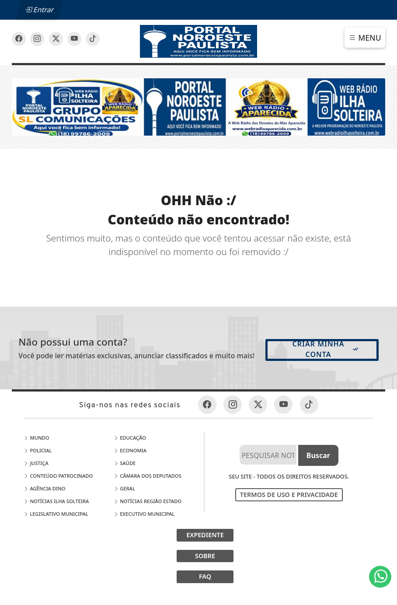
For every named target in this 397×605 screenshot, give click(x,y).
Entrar (39, 9)
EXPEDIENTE (205, 535)
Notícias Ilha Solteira (56, 501)
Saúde (125, 463)
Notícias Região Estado (147, 501)
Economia (130, 450)
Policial (38, 450)
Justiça (36, 463)
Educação (130, 437)
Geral (124, 488)
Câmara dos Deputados (147, 475)
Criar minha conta (326, 349)
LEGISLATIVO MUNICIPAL (56, 514)
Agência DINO (44, 488)
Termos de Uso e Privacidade (289, 494)
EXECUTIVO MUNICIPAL (144, 514)
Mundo (36, 437)
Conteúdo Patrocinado (58, 475)
